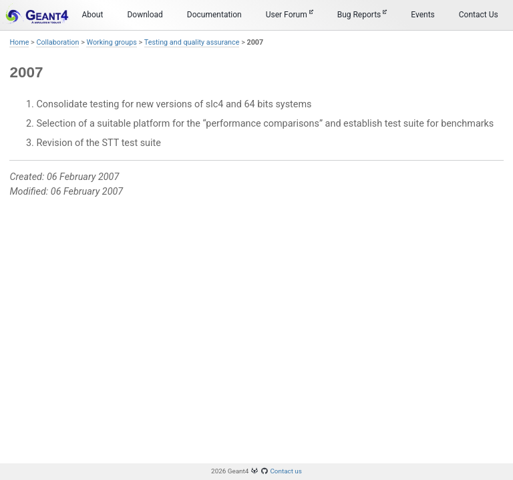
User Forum (289, 14)
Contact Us (478, 14)
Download (144, 14)
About (92, 14)
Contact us (286, 471)
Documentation (214, 14)
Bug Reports (362, 14)
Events (423, 14)
